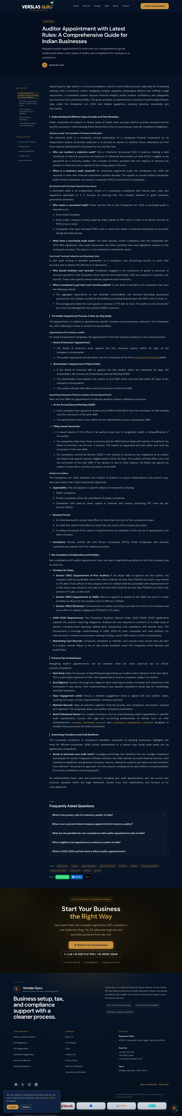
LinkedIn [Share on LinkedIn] (76, 877)
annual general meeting (146, 357)
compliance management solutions (133, 722)
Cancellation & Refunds (75, 1072)
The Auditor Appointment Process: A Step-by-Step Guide (28, 103)
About (115, 6)
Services (86, 6)
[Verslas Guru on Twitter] (22, 1084)
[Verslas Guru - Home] (38, 6)
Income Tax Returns (25, 160)
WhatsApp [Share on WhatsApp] (62, 877)
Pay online (164, 1084)
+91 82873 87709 (126, 1052)
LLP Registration (24, 156)
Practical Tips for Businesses (25, 118)
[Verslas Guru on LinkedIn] (36, 1084)
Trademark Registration (26, 151)
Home (76, 6)
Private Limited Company (27, 142)
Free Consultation (155, 6)
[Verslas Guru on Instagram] (29, 1084)
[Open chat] (174, 1108)
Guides (97, 6)
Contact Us (70, 1054)
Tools (106, 6)
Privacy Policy (71, 1060)
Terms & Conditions (73, 1066)
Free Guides (70, 1042)
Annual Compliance (21, 1066)
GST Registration (24, 147)
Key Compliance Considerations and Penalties (26, 111)
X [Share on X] (87, 877)
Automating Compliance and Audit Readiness (27, 124)
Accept (12, 1107)
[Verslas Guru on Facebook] (16, 1084)
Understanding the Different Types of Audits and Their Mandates (28, 95)
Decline (26, 1107)
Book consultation (149, 1084)
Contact (125, 6)
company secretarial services (88, 722)
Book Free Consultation (90, 948)
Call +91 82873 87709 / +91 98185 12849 (91, 957)
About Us (69, 1037)
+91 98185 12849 (126, 1055)
